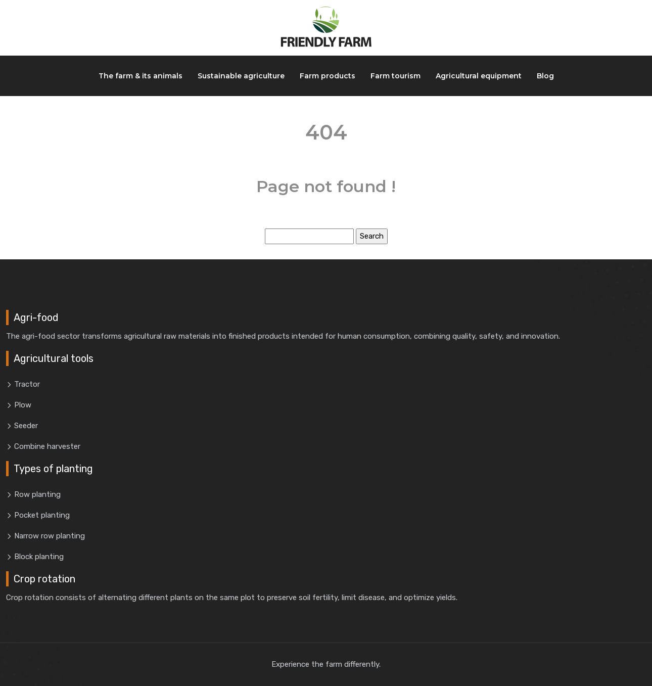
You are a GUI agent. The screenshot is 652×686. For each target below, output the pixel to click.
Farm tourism (395, 75)
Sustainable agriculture (241, 75)
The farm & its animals (140, 75)
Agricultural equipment (479, 75)
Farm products (327, 75)
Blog (545, 75)
